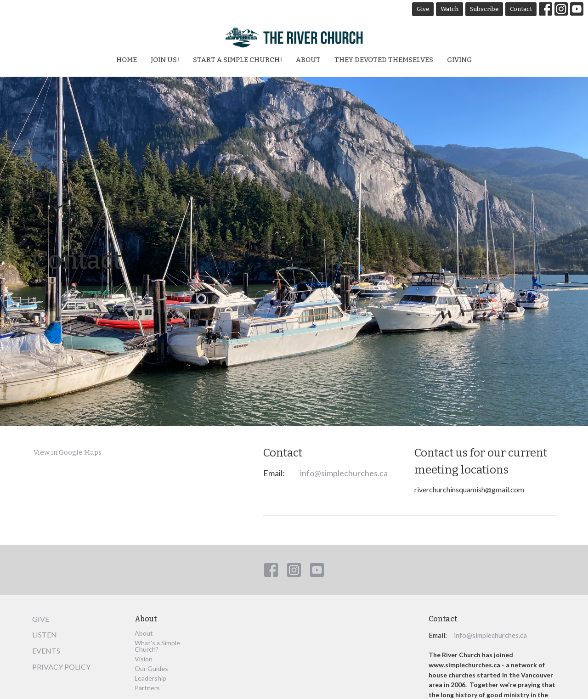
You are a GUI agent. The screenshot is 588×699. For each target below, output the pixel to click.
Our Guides (151, 668)
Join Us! (165, 60)
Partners (147, 688)
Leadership (150, 678)
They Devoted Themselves (383, 60)
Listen (44, 634)
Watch (449, 9)
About (308, 60)
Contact (521, 9)
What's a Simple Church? (157, 646)
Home (126, 60)
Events (46, 650)
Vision (144, 659)
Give (423, 9)
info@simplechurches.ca (344, 473)
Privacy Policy (61, 666)
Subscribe (484, 9)
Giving (459, 60)
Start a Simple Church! (237, 60)
